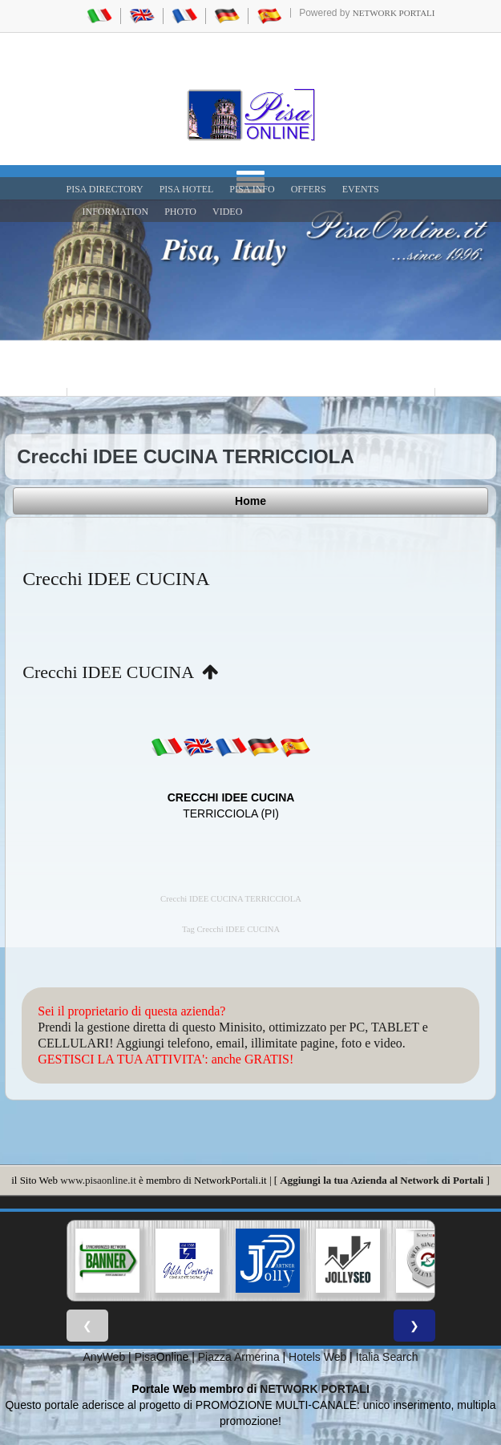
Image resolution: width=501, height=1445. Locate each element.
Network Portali (394, 13)
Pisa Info (251, 189)
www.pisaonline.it (97, 1180)
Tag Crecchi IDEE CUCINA (231, 929)
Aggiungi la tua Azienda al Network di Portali (381, 1180)
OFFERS (308, 189)
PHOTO (180, 211)
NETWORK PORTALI (315, 1388)
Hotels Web (317, 1356)
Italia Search (387, 1356)
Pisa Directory (105, 189)
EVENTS (360, 189)
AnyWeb (104, 1356)
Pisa (145, 1356)
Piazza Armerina (239, 1356)
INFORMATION (116, 211)
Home (250, 500)
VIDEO (227, 211)
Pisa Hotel (187, 189)
